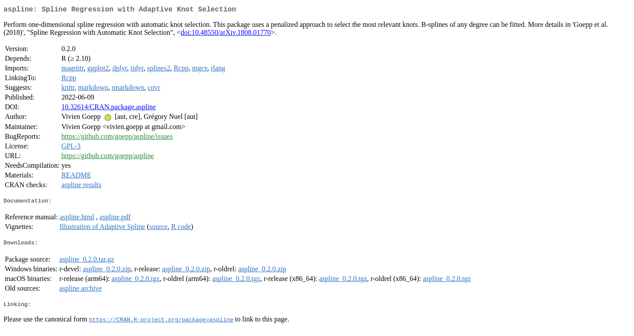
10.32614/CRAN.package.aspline (108, 108)
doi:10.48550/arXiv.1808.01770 (226, 34)
